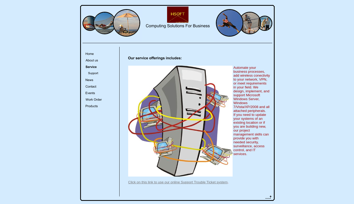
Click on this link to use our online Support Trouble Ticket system (178, 182)
